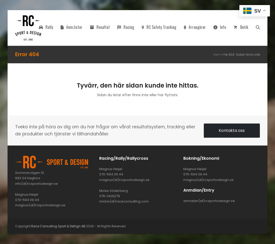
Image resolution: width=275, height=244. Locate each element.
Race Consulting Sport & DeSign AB (58, 226)
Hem (216, 54)
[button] (258, 28)
